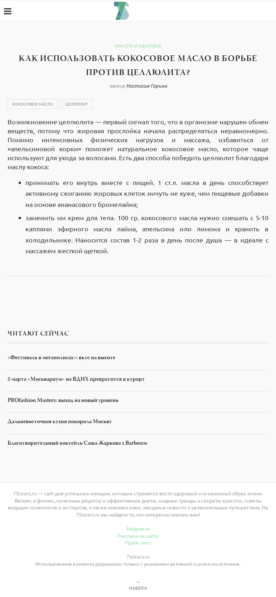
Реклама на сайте (138, 535)
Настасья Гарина (146, 85)
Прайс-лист (138, 542)
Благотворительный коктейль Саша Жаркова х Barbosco (77, 444)
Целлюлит (76, 104)
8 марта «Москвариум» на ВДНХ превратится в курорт (76, 380)
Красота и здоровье (138, 45)
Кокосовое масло (32, 104)
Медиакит (138, 528)
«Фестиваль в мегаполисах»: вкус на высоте (61, 358)
